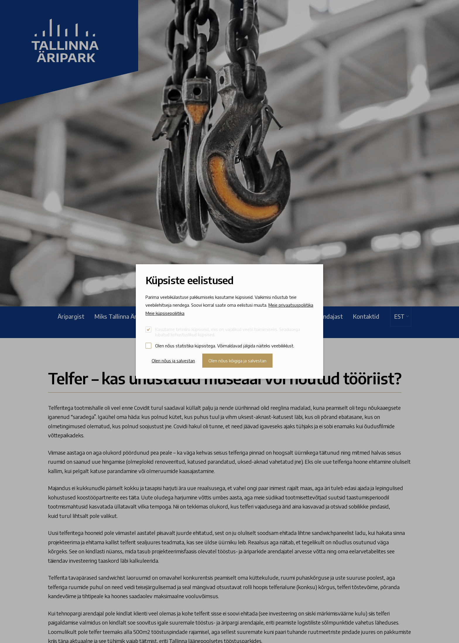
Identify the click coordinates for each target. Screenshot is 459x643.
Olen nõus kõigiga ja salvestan (237, 360)
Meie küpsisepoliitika (164, 313)
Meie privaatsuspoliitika (290, 305)
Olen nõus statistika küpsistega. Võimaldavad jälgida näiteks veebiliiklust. (224, 345)
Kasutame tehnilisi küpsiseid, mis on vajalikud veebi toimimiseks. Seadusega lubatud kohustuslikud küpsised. (227, 332)
